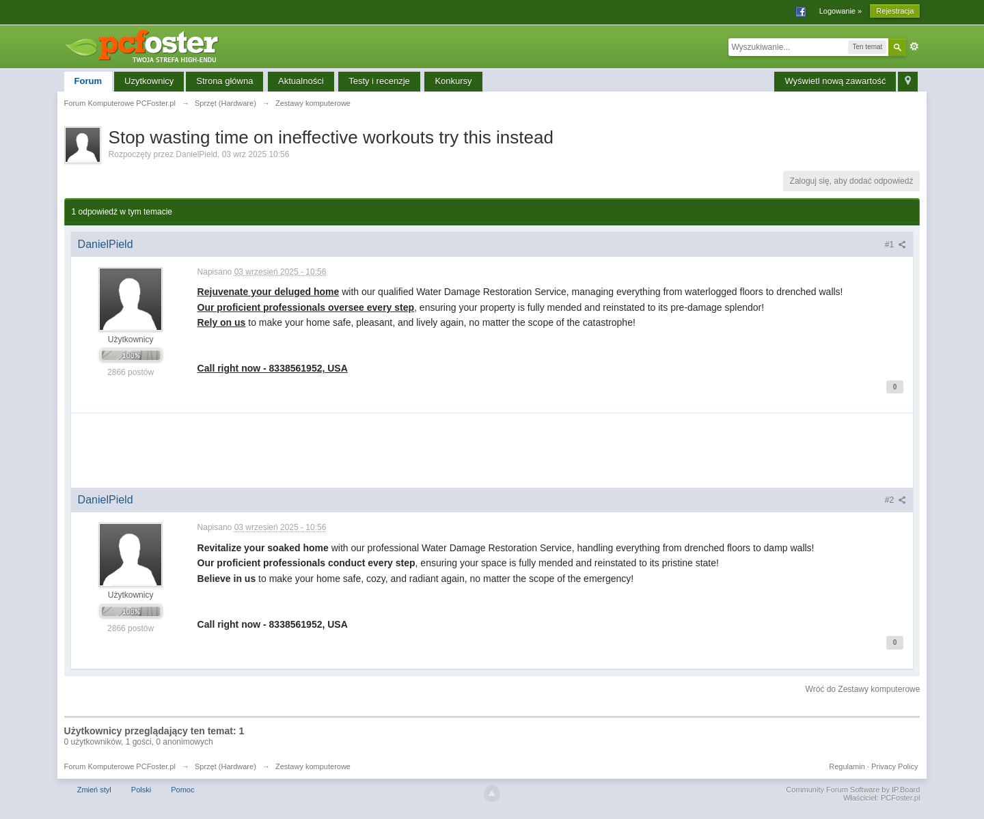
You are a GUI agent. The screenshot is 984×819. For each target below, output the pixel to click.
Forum (88, 81)
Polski (141, 790)
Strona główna (224, 81)
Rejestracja (895, 11)
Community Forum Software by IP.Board (853, 790)
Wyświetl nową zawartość (835, 81)
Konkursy (453, 81)
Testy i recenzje (379, 81)
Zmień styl (94, 790)
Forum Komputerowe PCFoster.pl (120, 766)
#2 (896, 500)
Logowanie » (840, 11)
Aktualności (300, 81)
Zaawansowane (914, 46)
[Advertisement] (492, 455)
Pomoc (182, 790)
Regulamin (847, 766)
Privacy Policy (894, 766)
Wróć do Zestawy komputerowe (863, 689)
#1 (896, 244)
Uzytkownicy (149, 81)
